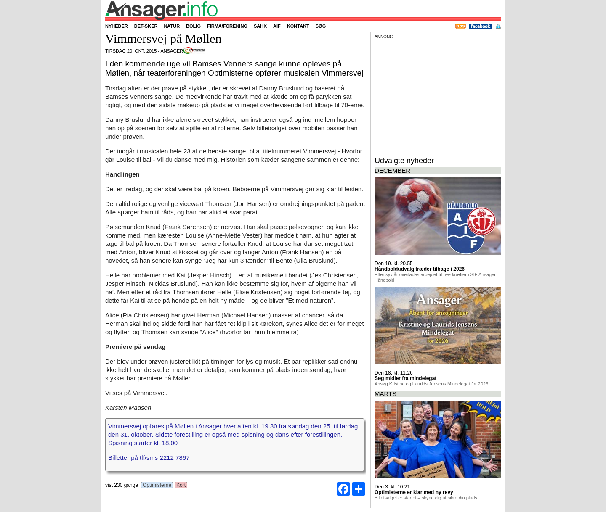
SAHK (260, 26)
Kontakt (298, 26)
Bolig (193, 26)
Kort (181, 485)
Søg (321, 26)
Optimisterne (157, 485)
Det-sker (146, 26)
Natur (172, 26)
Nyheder (116, 26)
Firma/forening (227, 26)
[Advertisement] (438, 94)
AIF (277, 26)
